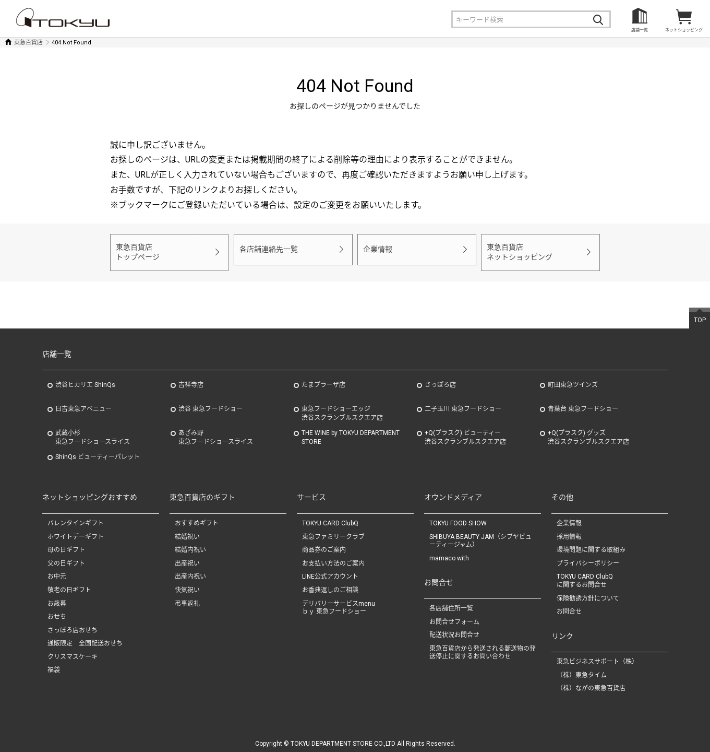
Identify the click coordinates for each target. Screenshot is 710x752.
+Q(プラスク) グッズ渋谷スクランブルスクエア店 (588, 431)
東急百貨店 (28, 42)
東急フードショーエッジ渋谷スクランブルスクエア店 (342, 407)
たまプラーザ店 (323, 378)
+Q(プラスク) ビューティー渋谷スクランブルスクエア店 (465, 431)
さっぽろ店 (440, 378)
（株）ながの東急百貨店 (591, 682)
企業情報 (376, 249)
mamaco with (449, 551)
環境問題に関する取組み (591, 543)
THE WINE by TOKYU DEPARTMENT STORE (351, 431)
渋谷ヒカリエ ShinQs (85, 378)
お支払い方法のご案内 (333, 556)
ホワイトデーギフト (75, 530)
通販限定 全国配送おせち (85, 636)
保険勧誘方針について (588, 591)
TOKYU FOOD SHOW (458, 516)
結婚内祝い (190, 543)
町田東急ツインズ (573, 378)
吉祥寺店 (190, 378)
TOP (700, 313)
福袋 (53, 663)
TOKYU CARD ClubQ (330, 516)
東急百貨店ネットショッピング (517, 248)
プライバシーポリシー (588, 556)
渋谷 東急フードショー (210, 402)
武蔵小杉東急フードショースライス (92, 431)
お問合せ (569, 604)
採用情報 (569, 530)
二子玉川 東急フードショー (463, 402)
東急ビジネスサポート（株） (597, 655)
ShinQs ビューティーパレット (97, 450)
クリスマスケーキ (72, 650)
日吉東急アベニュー (83, 402)
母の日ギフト (66, 543)
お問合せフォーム (454, 615)
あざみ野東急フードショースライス (215, 431)
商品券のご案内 (324, 543)
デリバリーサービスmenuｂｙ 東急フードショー (338, 601)
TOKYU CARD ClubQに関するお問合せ (585, 574)
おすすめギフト (197, 516)
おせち (56, 610)
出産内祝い (190, 570)
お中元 (56, 570)
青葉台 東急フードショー (583, 402)
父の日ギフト (66, 556)
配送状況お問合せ (454, 628)
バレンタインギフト (75, 516)
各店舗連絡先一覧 (266, 249)
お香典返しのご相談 (330, 583)
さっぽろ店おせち (72, 623)
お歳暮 (56, 597)
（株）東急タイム (582, 668)
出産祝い (187, 556)
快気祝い (187, 583)
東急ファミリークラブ (333, 530)
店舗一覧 (639, 30)
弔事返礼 (187, 597)
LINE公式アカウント (330, 570)
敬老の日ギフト (69, 583)
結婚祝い (187, 530)
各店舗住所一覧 (451, 601)
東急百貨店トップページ (136, 248)
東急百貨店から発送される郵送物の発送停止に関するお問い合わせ (482, 646)
